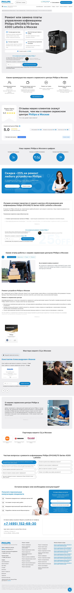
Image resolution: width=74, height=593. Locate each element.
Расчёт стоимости (63, 6)
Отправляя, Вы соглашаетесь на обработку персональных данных (15, 386)
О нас (57, 6)
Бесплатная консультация (30, 64)
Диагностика (20, 257)
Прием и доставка (11, 257)
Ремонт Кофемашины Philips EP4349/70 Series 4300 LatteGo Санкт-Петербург (63, 548)
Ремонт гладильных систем (44, 550)
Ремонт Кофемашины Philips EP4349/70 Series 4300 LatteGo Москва (63, 545)
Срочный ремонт (39, 6)
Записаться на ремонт (28, 238)
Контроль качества (6, 577)
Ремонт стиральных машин (44, 557)
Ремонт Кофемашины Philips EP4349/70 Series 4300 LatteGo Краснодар (63, 551)
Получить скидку (26, 186)
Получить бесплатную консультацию (60, 505)
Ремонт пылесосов (42, 561)
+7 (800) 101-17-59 (6, 553)
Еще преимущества (37, 96)
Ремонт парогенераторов (27, 564)
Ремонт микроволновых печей (29, 558)
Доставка (4, 565)
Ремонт (26, 257)
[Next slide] (7, 390)
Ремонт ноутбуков (26, 560)
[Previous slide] (3, 390)
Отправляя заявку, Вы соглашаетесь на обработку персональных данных (19, 189)
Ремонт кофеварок (42, 555)
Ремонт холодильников (43, 559)
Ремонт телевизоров (43, 544)
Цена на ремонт (47, 6)
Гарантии (70, 6)
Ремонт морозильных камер (28, 549)
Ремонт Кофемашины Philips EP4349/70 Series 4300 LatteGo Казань (63, 564)
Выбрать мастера (25, 383)
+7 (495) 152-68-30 (46, 1)
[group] (7, 439)
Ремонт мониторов (26, 566)
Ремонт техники (20, 2)
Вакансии (4, 573)
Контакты (4, 569)
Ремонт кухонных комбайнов (28, 556)
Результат (33, 257)
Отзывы (53, 6)
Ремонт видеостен (26, 551)
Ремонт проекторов (42, 546)
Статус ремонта (54, 2)
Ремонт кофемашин (26, 544)
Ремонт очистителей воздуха (28, 562)
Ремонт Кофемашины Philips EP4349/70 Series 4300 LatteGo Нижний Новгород (63, 558)
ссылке (9, 580)
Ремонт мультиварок (43, 565)
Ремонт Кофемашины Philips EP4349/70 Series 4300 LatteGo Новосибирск (63, 561)
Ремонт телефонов (42, 548)
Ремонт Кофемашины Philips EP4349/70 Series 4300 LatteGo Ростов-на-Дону (63, 554)
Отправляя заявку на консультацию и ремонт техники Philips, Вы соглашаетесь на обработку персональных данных (60, 509)
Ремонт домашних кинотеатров (26, 547)
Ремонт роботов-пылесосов (44, 563)
